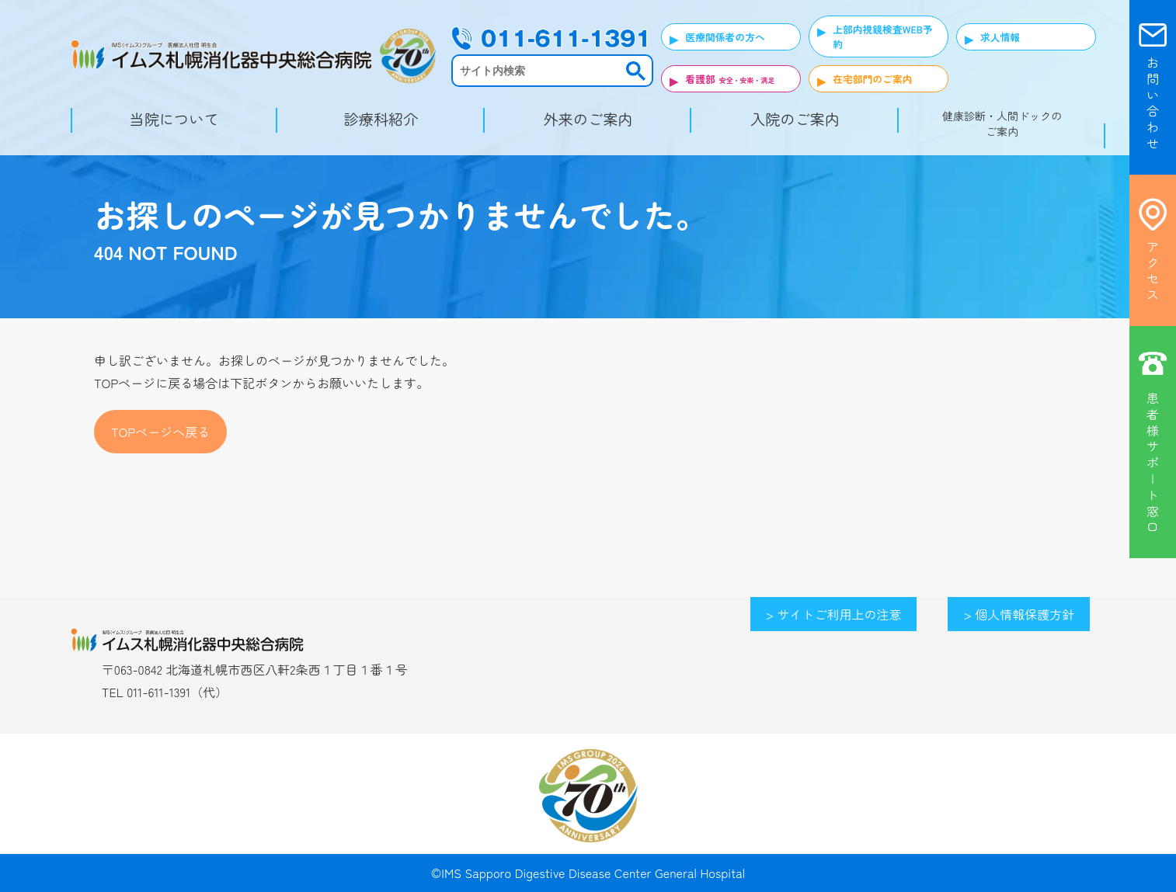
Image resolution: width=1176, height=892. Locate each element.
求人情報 (1000, 37)
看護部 (700, 78)
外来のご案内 (587, 119)
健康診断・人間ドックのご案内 (1002, 123)
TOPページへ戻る (160, 431)
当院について (174, 119)
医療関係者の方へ (724, 37)
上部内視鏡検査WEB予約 (883, 36)
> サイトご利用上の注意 (834, 614)
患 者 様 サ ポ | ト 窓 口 (1152, 462)
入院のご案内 (795, 119)
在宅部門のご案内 (872, 78)
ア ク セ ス (1152, 270)
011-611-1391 (158, 691)
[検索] (538, 71)
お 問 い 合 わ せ (1152, 102)
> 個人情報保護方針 (1018, 614)
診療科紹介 (381, 119)
